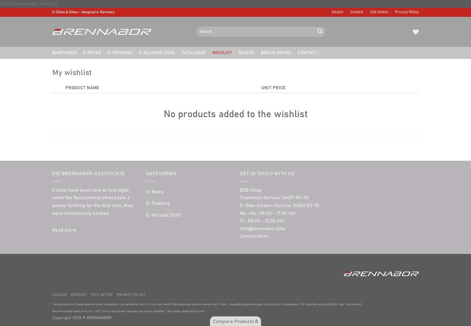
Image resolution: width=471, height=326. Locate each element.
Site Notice (379, 12)
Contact (356, 12)
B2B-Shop (251, 190)
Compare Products (235, 321)
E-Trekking (120, 53)
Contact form (254, 236)
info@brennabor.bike (262, 228)
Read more (64, 230)
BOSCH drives (276, 53)
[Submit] (320, 32)
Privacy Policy (407, 12)
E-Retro (92, 53)
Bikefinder (64, 53)
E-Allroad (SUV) (157, 53)
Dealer (338, 12)
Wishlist (222, 53)
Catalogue (194, 53)
